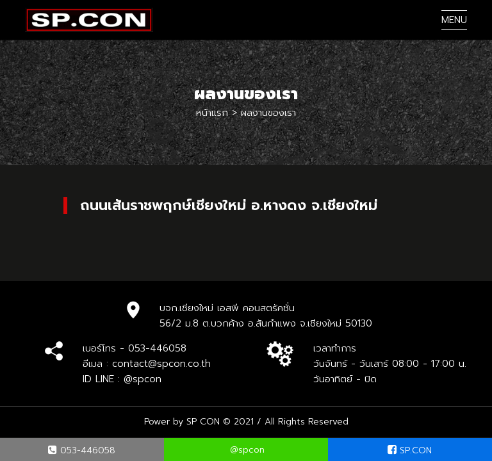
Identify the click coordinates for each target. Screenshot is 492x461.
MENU (454, 20)
